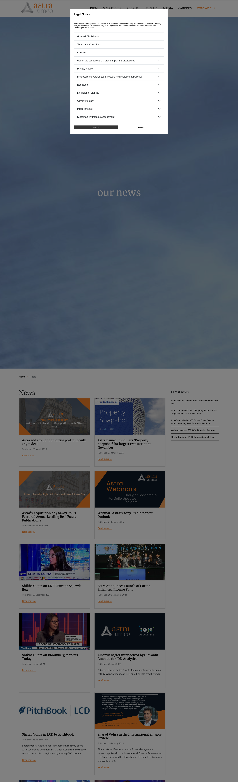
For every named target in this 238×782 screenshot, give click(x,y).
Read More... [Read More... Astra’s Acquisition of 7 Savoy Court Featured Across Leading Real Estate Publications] (29, 531)
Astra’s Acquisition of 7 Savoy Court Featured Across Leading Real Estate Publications (49, 516)
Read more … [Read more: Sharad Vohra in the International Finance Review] (105, 767)
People (132, 8)
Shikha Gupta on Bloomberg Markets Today (50, 657)
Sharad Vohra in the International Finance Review (130, 736)
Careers (185, 8)
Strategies (112, 8)
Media (168, 8)
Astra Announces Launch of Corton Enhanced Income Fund (124, 587)
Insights (150, 8)
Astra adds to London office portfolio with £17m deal (54, 442)
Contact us (206, 8)
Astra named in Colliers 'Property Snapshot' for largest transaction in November (124, 443)
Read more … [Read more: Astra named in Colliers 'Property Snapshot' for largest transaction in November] (105, 459)
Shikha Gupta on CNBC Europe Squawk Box (51, 587)
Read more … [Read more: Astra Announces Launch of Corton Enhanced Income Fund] (105, 601)
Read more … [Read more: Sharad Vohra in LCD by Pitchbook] (29, 760)
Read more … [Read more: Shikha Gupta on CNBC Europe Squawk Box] (29, 601)
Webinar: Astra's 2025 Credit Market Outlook (125, 515)
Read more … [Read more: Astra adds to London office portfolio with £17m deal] (29, 455)
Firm (94, 8)
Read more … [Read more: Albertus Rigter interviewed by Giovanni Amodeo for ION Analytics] (105, 680)
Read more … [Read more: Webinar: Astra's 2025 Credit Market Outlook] (105, 528)
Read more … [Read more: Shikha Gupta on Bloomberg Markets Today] (29, 670)
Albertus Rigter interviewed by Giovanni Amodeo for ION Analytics (128, 657)
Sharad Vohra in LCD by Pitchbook (48, 734)
